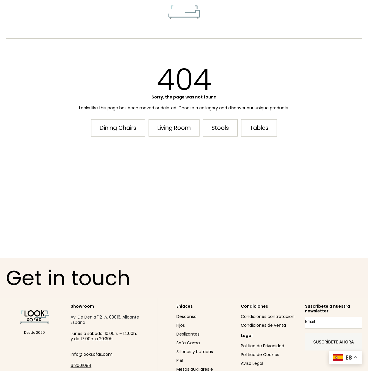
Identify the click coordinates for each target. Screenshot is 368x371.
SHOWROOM (236, 31)
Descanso (186, 316)
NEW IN (126, 31)
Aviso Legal (252, 363)
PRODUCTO (158, 31)
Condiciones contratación (267, 316)
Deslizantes (188, 334)
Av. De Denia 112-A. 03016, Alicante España (105, 319)
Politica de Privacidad (262, 346)
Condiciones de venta (263, 325)
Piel (179, 360)
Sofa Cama (188, 343)
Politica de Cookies (260, 355)
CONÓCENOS (198, 31)
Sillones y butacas (194, 352)
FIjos (180, 325)
